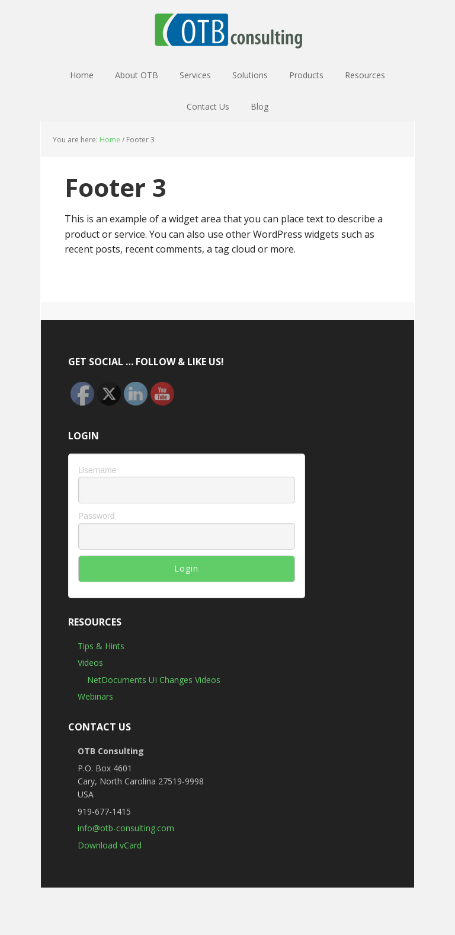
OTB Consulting (227, 29)
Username (97, 470)
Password (96, 516)
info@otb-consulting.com (126, 828)
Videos (90, 662)
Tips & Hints (101, 646)
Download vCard (110, 845)
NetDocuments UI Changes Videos (153, 679)
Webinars (95, 696)
